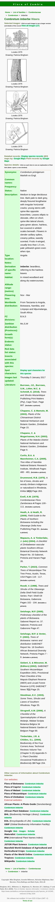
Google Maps (20, 158)
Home (7, 12)
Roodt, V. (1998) (28, 585)
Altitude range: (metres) (9, 287)
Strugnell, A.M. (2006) (31, 710)
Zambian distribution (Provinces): (11, 327)
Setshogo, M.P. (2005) (31, 611)
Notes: (8, 262)
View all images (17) (30, 26)
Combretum (13, 15)
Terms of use (27, 901)
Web (15, 831)
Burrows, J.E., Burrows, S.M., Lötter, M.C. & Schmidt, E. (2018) (32, 388)
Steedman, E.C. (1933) (32, 695)
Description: (11, 194)
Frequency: (11, 186)
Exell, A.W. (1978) (29, 496)
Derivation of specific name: (10, 269)
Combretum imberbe (34, 784)
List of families (19, 12)
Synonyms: (11, 172)
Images (22, 831)
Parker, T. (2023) (28, 567)
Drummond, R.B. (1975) (32, 477)
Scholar (31, 831)
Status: (8, 190)
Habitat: (9, 277)
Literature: (10, 384)
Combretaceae (34, 12)
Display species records (32, 156)
